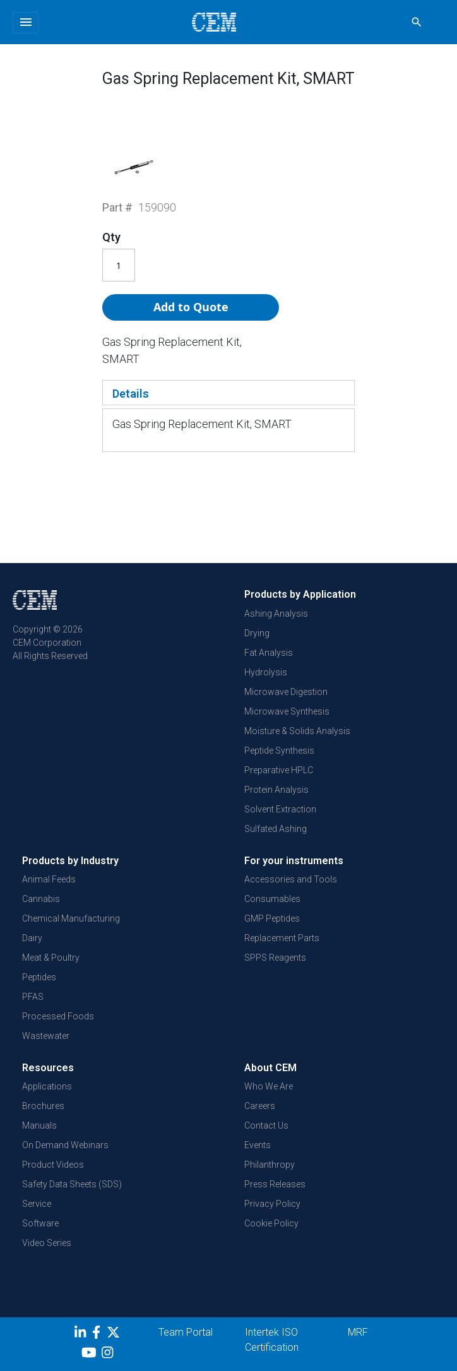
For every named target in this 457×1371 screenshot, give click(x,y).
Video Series (46, 1243)
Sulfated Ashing (275, 829)
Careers (259, 1106)
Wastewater (45, 1036)
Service (36, 1204)
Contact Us (266, 1125)
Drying (257, 633)
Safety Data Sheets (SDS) (72, 1184)
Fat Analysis (268, 653)
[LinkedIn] (81, 1334)
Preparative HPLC (278, 770)
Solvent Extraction (280, 809)
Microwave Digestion (286, 692)
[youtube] (90, 1354)
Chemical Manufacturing (71, 918)
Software (40, 1223)
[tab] (228, 392)
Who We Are (268, 1086)
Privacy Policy (272, 1204)
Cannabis (41, 899)
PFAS (33, 997)
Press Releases (275, 1184)
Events (257, 1145)
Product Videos (53, 1165)
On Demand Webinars (65, 1145)
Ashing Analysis (276, 613)
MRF (358, 1332)
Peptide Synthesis (279, 750)
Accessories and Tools (290, 879)
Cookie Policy (271, 1223)
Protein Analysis (276, 790)
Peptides (39, 977)
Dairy (32, 938)
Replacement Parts (281, 938)
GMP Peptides (272, 918)
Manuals (39, 1125)
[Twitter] (115, 1334)
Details (130, 393)
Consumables (272, 899)
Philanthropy (269, 1165)
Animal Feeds (49, 879)
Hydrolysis (265, 672)
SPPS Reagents (275, 958)
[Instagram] (109, 1354)
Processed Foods (58, 1016)
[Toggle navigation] (26, 22)
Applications (47, 1086)
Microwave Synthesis (286, 711)
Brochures (43, 1106)
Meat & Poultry (51, 958)
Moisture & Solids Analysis (297, 731)
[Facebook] (99, 1334)
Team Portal (185, 1332)
